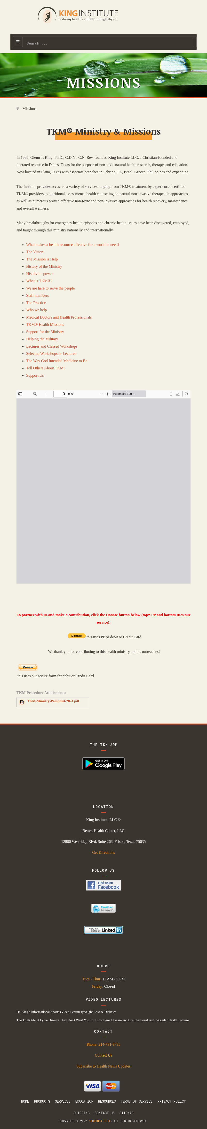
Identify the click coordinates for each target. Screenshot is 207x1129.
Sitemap (126, 1113)
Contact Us (103, 1055)
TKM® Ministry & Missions (104, 131)
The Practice (36, 303)
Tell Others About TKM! (45, 368)
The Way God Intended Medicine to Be (56, 361)
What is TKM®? (39, 281)
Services (63, 1101)
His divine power (39, 274)
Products (42, 1101)
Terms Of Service (136, 1101)
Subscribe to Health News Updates (103, 1066)
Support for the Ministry (45, 332)
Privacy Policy (171, 1101)
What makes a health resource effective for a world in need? (72, 245)
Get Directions (103, 852)
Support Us (35, 375)
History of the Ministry (44, 266)
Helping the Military (42, 339)
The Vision (34, 252)
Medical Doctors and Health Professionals (59, 317)
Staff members (37, 295)
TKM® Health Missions (45, 324)
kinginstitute (100, 1121)
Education (84, 1101)
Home (25, 1101)
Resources (107, 1101)
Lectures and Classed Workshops (51, 346)
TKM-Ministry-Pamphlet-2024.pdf (53, 701)
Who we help (36, 310)
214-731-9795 (109, 1044)
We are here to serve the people (50, 288)
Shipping (81, 1113)
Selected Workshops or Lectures (51, 353)
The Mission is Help (42, 259)
